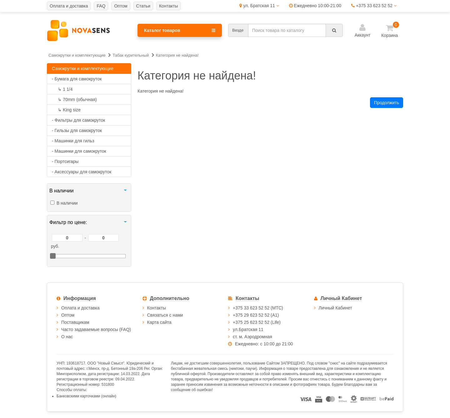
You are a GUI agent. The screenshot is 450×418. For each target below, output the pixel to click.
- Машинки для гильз (73, 140)
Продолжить (386, 102)
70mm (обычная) (74, 99)
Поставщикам (75, 322)
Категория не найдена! (177, 55)
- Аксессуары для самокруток (81, 171)
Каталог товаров (179, 30)
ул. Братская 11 (259, 5)
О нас (67, 336)
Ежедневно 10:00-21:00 (315, 5)
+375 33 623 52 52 (374, 5)
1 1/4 (62, 89)
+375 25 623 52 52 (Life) (257, 322)
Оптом (67, 315)
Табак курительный (130, 55)
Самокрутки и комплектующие (77, 55)
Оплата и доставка (80, 307)
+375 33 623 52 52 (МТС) (258, 307)
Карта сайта (159, 322)
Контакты (156, 307)
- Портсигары (65, 161)
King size (66, 109)
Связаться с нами (165, 315)
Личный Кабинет (335, 307)
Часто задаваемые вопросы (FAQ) (96, 329)
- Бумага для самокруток (77, 78)
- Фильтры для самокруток (78, 120)
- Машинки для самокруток (79, 151)
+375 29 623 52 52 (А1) (256, 315)
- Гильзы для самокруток (77, 130)
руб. (55, 246)
